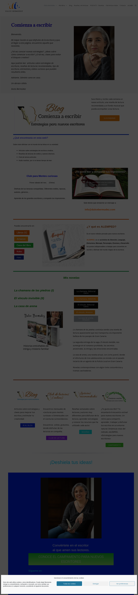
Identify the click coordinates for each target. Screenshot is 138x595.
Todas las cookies (69, 584)
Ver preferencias (122, 584)
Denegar (96, 584)
